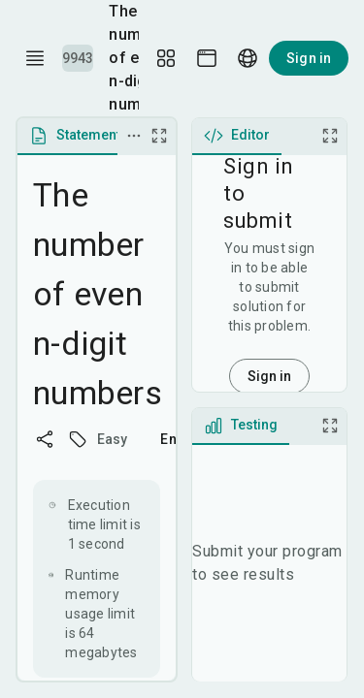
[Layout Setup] (166, 58)
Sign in (308, 58)
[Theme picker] (206, 58)
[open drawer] (35, 58)
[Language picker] (247, 58)
